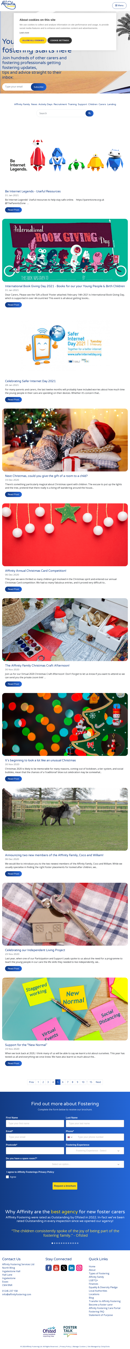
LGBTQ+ (93, 1279)
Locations (94, 1293)
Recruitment (60, 104)
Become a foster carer (101, 1303)
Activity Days (45, 104)
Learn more (24, 33)
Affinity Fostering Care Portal (104, 1307)
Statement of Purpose (101, 1314)
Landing (111, 104)
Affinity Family (22, 104)
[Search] (52, 112)
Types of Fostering (99, 1272)
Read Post (13, 208)
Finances (93, 1282)
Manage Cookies (79, 1345)
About (92, 1269)
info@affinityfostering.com (16, 1293)
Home (92, 1265)
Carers (102, 104)
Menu (119, 5)
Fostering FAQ (96, 1310)
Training (72, 104)
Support (82, 104)
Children (92, 104)
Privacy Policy (65, 1345)
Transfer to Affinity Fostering (105, 1300)
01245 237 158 (10, 1289)
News (34, 104)
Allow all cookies (33, 40)
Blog (91, 1296)
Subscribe (38, 87)
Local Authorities (98, 1289)
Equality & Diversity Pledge (103, 1286)
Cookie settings (60, 40)
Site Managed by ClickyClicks (99, 1345)
